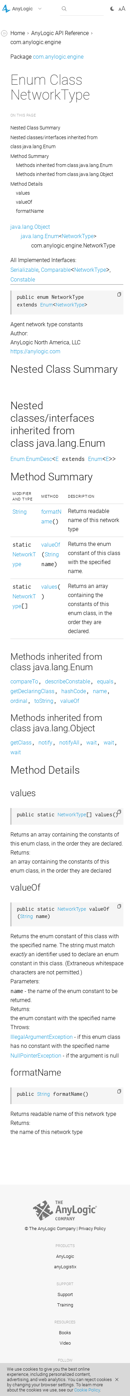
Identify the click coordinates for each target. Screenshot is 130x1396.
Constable (22, 279)
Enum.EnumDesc (31, 459)
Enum (46, 305)
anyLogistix (65, 1266)
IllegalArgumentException (41, 1037)
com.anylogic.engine (35, 42)
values (23, 193)
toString (43, 701)
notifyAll (69, 742)
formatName (30, 211)
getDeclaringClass (32, 691)
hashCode (73, 691)
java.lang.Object (30, 227)
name (100, 691)
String (19, 511)
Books (65, 1332)
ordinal (18, 701)
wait (91, 742)
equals (105, 681)
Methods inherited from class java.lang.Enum (64, 165)
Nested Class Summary (35, 128)
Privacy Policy (92, 1228)
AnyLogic (65, 1256)
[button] (30, 8)
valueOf (24, 202)
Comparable (56, 270)
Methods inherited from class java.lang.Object (64, 174)
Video (65, 1343)
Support (65, 1294)
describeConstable (67, 681)
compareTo (24, 681)
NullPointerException (35, 1055)
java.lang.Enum (40, 236)
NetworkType (78, 236)
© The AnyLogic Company (50, 1228)
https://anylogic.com (35, 351)
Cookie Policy (87, 1390)
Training (65, 1304)
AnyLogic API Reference (60, 33)
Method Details (26, 184)
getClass (21, 742)
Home (17, 33)
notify (45, 742)
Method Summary (29, 156)
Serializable (24, 270)
